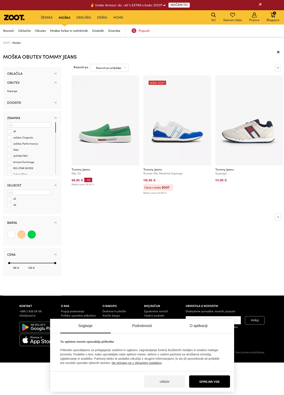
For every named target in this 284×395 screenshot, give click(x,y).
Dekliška (83, 17)
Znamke (114, 30)
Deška (102, 17)
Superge (12, 123)
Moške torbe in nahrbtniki (69, 30)
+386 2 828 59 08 (30, 343)
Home (118, 17)
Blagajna (273, 16)
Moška (64, 17)
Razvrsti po (81, 100)
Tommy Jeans (81, 202)
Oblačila (24, 30)
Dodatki (98, 30)
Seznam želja (232, 17)
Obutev (40, 30)
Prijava (254, 17)
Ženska (47, 17)
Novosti (8, 30)
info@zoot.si (27, 348)
